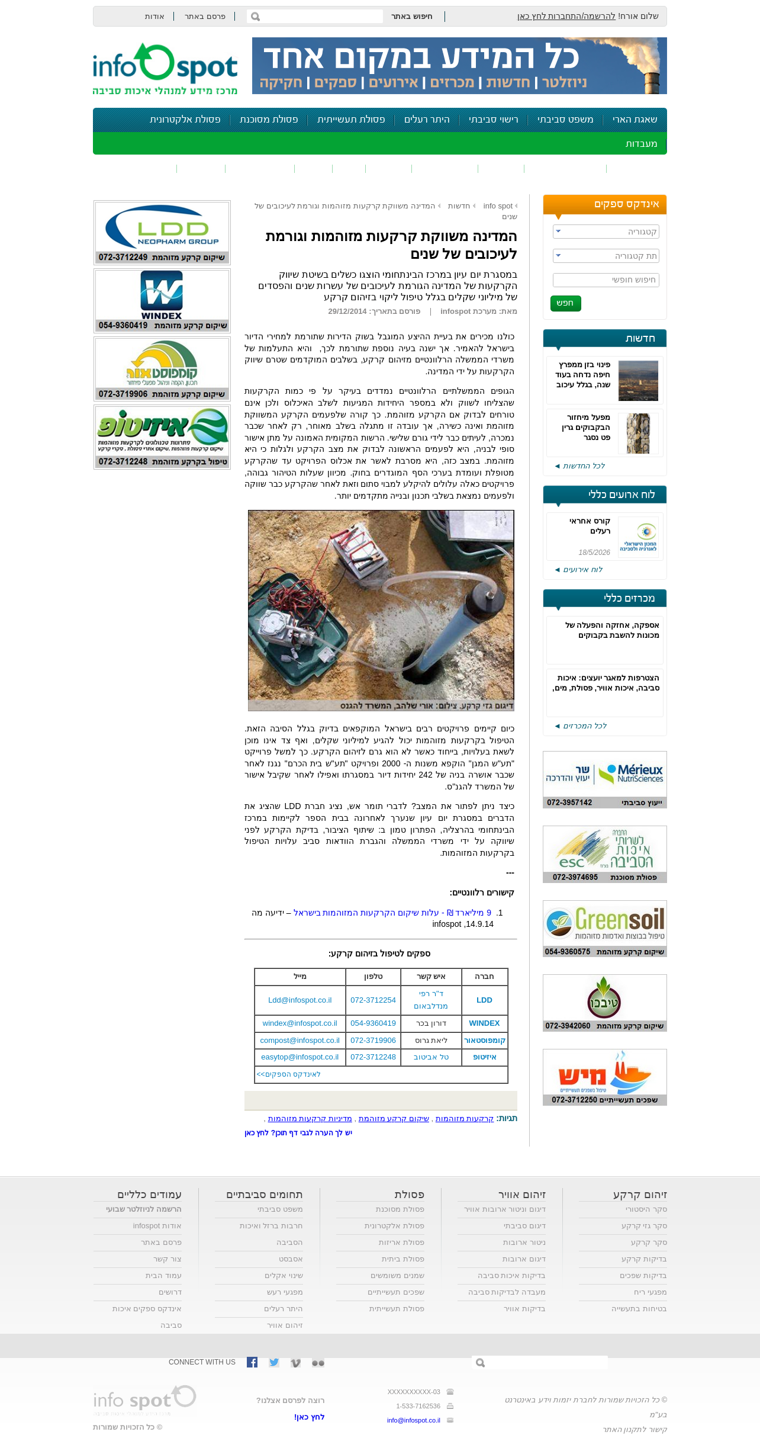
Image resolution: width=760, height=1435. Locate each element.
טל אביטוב (431, 1056)
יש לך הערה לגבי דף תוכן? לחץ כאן (298, 1133)
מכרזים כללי (629, 599)
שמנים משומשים (397, 1275)
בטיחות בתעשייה (639, 1308)
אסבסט (291, 1258)
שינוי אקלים (284, 1275)
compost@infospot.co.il (300, 1040)
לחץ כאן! (309, 1416)
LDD (484, 1000)
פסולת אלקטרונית (185, 120)
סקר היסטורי (646, 1209)
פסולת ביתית (403, 1258)
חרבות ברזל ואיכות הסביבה (271, 1234)
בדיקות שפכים (643, 1275)
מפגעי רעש (285, 1292)
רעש (314, 168)
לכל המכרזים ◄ (579, 725)
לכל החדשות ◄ (578, 465)
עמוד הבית (164, 1275)
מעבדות (642, 144)
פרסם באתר (205, 16)
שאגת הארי (635, 120)
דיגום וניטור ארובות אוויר (505, 1209)
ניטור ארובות (524, 1242)
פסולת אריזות (401, 1242)
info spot (498, 205)
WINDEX (484, 1023)
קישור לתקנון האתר (634, 1429)
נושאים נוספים (139, 168)
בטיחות (201, 168)
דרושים (170, 1292)
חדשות (640, 339)
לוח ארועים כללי (621, 495)
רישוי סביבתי (494, 120)
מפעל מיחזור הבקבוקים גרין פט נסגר (586, 427)
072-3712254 (373, 1000)
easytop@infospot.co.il (300, 1056)
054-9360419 (373, 1023)
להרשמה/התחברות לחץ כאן (566, 16)
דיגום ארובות (524, 1258)
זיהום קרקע (445, 168)
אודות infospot (157, 1225)
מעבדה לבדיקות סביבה (507, 1292)
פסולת (389, 168)
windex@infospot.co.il (300, 1023)
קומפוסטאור (484, 1040)
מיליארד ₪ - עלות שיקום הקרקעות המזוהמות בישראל (394, 912)
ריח (349, 168)
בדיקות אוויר (525, 1308)
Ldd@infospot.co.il (299, 1000)
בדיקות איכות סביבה (512, 1275)
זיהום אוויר (637, 168)
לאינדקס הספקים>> (289, 1074)
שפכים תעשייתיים (396, 1292)
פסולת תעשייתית (351, 120)
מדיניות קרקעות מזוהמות (310, 1118)
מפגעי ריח (650, 1292)
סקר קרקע (649, 1242)
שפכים (501, 168)
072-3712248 (373, 1056)
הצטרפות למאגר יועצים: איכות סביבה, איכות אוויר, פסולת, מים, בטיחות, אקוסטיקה (605, 687)
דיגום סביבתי (525, 1225)
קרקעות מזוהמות (465, 1118)
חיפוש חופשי (634, 279)
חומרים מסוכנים (565, 168)
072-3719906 (373, 1040)
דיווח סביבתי (260, 168)
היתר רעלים (427, 120)
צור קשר (167, 1258)
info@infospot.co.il (413, 1420)
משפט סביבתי (565, 120)
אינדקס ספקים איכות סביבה (147, 1317)
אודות (155, 16)
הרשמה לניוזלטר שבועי (144, 1209)
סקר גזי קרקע (644, 1225)
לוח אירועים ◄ (577, 569)
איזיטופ (485, 1056)
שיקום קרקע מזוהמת (394, 1118)
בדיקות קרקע (644, 1258)
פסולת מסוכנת (269, 120)
